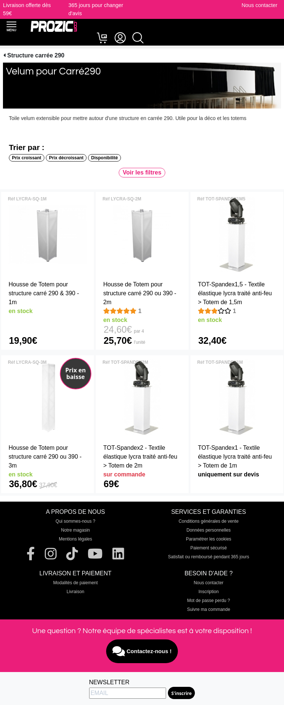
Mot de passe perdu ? (208, 600)
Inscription (209, 591)
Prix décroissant (66, 158)
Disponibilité (104, 158)
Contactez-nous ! (142, 651)
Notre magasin (75, 530)
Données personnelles (208, 530)
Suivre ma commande (208, 609)
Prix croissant (26, 158)
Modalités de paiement (75, 582)
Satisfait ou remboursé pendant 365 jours (208, 556)
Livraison (75, 591)
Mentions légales (75, 539)
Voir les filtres (142, 172)
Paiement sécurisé (208, 548)
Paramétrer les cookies (208, 539)
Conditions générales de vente (209, 521)
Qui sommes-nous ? (75, 521)
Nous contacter (259, 5)
